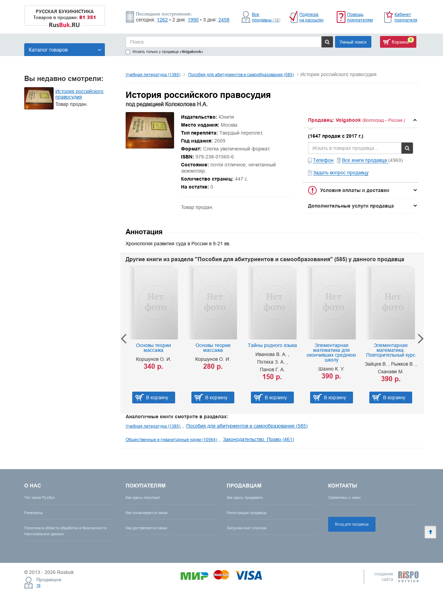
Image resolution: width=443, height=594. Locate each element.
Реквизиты (33, 512)
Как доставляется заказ (146, 528)
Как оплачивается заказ (147, 512)
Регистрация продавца (246, 512)
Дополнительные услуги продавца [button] (351, 206)
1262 (162, 19)
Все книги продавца (365, 160)
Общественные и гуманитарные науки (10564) (172, 439)
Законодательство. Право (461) (258, 439)
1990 (193, 19)
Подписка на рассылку (311, 17)
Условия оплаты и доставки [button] (354, 190)
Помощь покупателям (360, 17)
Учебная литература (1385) (153, 74)
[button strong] (360, 120)
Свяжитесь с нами (344, 497)
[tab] (360, 120)
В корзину (157, 397)
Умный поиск (353, 42)
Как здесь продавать (245, 497)
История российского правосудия (79, 94)
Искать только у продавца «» (164, 52)
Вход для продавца (352, 524)
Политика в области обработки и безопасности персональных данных (65, 531)
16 (38, 585)
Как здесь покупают (143, 497)
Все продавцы (266, 17)
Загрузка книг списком (246, 528)
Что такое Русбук (39, 497)
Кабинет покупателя (406, 17)
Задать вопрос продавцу (341, 172)
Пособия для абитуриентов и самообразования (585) (241, 74)
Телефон (323, 160)
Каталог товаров (65, 50)
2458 (223, 19)
